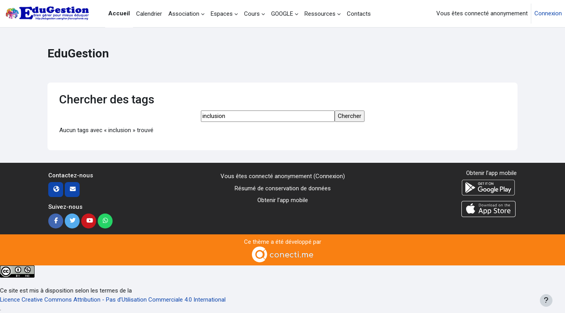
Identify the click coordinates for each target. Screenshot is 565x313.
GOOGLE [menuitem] (282, 13)
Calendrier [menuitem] (149, 13)
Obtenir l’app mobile (282, 200)
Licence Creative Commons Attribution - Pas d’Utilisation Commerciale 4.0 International (113, 299)
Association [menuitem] (183, 13)
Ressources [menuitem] (319, 13)
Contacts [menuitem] (359, 13)
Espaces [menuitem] (222, 13)
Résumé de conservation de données (283, 188)
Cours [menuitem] (252, 13)
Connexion (548, 13)
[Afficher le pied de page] (546, 300)
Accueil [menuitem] (119, 13)
